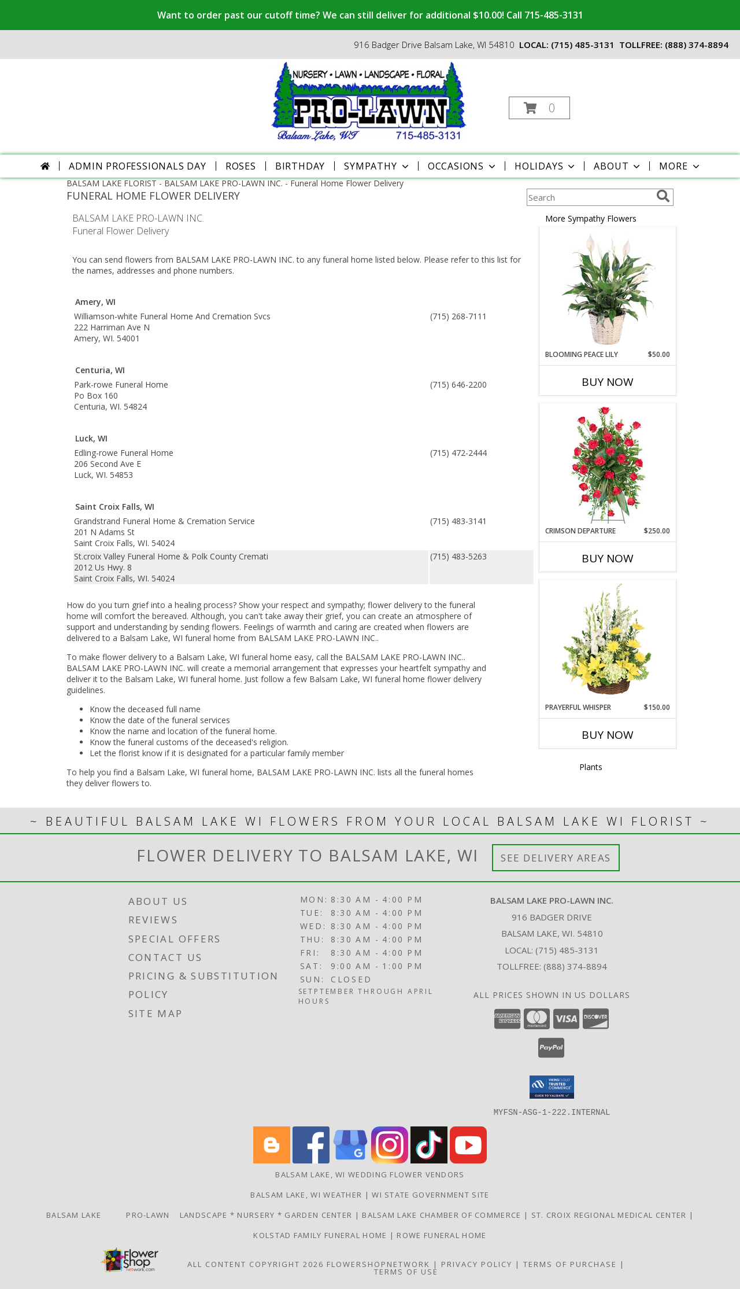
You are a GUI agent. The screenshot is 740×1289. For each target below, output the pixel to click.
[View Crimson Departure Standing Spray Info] (608, 465)
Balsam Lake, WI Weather (306, 1194)
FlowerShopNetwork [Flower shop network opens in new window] (378, 1263)
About (618, 166)
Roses (240, 166)
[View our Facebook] (311, 1159)
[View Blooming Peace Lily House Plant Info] (608, 288)
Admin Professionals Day (137, 166)
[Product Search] (589, 197)
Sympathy (377, 166)
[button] (539, 108)
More (680, 166)
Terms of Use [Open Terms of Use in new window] (406, 1271)
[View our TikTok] (428, 1159)
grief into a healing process (182, 604)
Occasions (463, 166)
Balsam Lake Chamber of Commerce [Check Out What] (443, 1214)
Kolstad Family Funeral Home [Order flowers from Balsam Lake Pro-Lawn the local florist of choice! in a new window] (321, 1234)
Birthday (300, 166)
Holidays (546, 166)
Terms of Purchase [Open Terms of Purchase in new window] (570, 1263)
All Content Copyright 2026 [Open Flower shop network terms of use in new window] (255, 1263)
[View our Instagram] (389, 1159)
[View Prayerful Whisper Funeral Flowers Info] (608, 641)
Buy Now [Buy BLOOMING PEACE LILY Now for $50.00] (608, 381)
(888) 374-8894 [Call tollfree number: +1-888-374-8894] (696, 44)
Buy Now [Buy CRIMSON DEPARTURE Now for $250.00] (608, 558)
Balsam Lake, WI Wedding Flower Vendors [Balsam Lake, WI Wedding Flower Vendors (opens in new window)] (369, 1174)
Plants (590, 766)
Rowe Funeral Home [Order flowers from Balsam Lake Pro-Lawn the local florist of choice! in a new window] (441, 1234)
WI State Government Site (430, 1194)
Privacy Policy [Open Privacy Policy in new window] (476, 1263)
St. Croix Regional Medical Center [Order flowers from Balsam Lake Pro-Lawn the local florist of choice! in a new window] (610, 1214)
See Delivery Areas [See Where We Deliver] (556, 857)
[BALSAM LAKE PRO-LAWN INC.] (368, 100)
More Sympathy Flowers (591, 218)
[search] (663, 196)
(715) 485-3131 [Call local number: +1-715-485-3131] (583, 44)
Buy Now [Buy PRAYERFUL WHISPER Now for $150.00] (608, 734)
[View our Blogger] (271, 1159)
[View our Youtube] (468, 1159)
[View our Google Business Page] (350, 1159)
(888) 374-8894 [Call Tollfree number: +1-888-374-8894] (575, 966)
